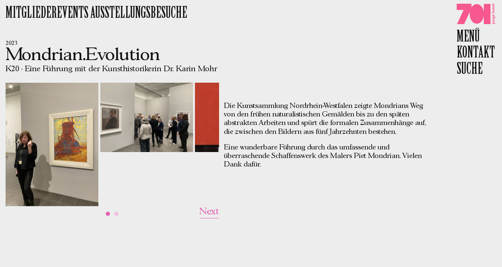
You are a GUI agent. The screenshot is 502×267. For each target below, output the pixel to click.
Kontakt (476, 53)
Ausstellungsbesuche (138, 14)
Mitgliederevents (48, 14)
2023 (11, 43)
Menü (468, 37)
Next (209, 212)
